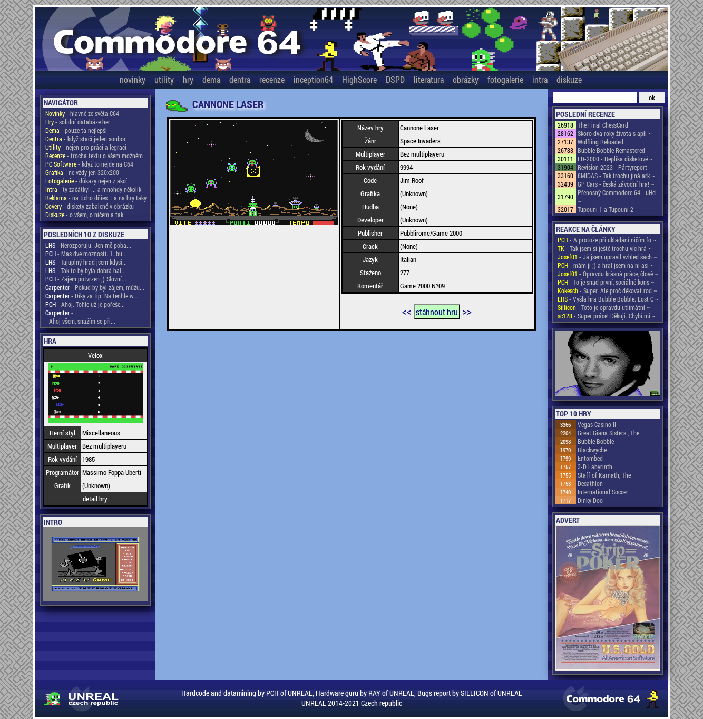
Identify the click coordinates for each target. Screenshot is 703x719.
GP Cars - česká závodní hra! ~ (616, 184)
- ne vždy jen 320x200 (82, 172)
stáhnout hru (437, 311)
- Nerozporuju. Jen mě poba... (88, 245)
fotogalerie (505, 79)
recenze (272, 79)
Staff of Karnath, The (604, 475)
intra (540, 79)
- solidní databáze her (77, 122)
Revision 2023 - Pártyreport (612, 167)
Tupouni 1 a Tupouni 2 (605, 209)
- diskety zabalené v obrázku (89, 206)
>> (467, 311)
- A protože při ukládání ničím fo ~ (607, 240)
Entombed (590, 458)
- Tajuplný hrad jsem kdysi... (86, 262)
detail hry (95, 498)
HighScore (359, 79)
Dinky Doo (590, 500)
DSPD (395, 79)
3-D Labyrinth (595, 466)
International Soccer (603, 492)
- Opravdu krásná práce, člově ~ (608, 273)
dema (211, 79)
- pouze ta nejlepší (76, 130)
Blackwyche (592, 449)
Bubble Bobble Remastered (611, 150)
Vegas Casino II (597, 424)
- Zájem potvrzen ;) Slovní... (85, 279)
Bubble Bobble (596, 441)
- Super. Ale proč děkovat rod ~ (607, 290)
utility (164, 79)
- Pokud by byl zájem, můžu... (94, 287)
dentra (239, 79)
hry (188, 79)
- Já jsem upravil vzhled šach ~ (607, 256)
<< (407, 311)
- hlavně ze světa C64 (82, 113)
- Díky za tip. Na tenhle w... (91, 296)
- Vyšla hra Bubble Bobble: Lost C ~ (608, 299)
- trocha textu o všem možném (94, 155)
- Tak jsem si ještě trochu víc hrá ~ (605, 248)
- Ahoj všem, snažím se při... (80, 321)
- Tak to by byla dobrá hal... (85, 270)
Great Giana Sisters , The (608, 433)
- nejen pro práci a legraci (85, 147)
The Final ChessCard (603, 125)
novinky (132, 79)
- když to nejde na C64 (89, 164)
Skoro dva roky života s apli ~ (615, 133)
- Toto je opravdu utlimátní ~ (604, 307)
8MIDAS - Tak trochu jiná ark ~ (616, 175)
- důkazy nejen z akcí (86, 181)
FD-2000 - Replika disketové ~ (615, 158)
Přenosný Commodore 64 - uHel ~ (617, 196)
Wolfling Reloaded (600, 142)
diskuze (569, 79)
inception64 (313, 79)
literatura (429, 79)
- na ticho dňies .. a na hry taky (96, 197)
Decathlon (590, 483)
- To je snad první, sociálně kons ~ (606, 282)
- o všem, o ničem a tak (84, 214)
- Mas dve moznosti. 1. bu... (86, 253)
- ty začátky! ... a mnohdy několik (93, 189)
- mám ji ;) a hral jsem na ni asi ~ (606, 265)
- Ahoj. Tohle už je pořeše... (85, 304)
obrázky (466, 79)
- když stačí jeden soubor (85, 138)
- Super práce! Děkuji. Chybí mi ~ (607, 316)
